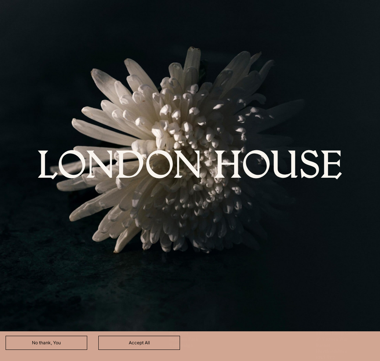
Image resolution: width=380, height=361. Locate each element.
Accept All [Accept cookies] (139, 342)
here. (126, 321)
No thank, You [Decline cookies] (46, 342)
